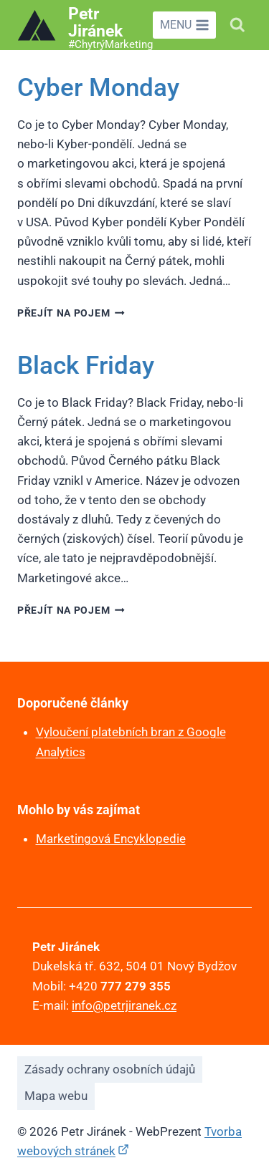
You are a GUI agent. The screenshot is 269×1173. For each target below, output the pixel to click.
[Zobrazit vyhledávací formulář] (237, 25)
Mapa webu (56, 1095)
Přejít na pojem (71, 313)
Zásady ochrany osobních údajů (109, 1069)
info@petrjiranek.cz (124, 1005)
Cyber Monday (98, 87)
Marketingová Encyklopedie (111, 838)
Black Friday (85, 365)
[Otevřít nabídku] (184, 25)
